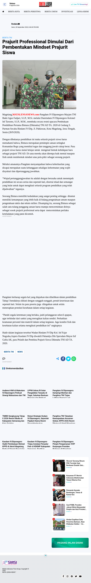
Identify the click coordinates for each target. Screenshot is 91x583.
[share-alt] (57, 358)
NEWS (20, 352)
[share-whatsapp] (73, 358)
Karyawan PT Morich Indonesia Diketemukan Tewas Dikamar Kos (75, 478)
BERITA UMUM (51, 11)
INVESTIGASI (67, 11)
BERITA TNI (7, 38)
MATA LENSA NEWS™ (9, 572)
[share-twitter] (68, 358)
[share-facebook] (63, 358)
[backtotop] (45, 556)
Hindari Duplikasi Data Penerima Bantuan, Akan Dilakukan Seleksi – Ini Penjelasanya (75, 522)
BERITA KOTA (14, 11)
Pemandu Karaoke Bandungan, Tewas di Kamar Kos (74, 492)
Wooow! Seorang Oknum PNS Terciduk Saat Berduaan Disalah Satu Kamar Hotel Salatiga (75, 463)
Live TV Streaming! (81, 4)
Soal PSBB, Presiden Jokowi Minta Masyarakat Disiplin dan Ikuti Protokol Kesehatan (75, 507)
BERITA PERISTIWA (32, 11)
